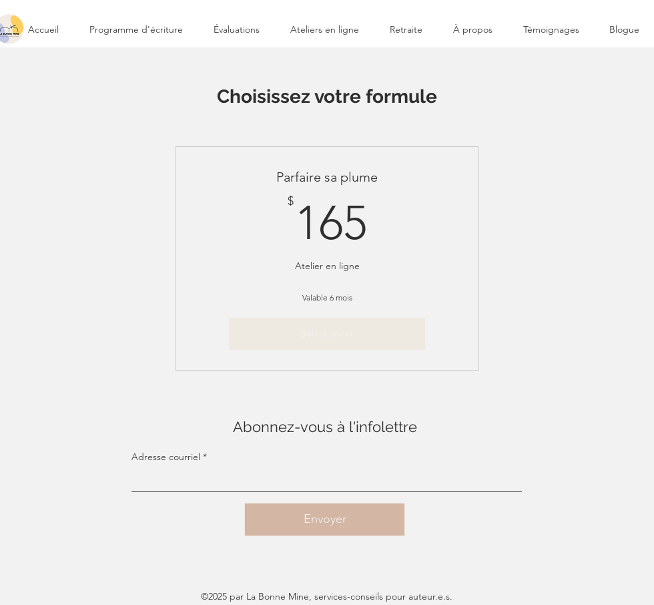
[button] (324, 29)
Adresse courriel (165, 456)
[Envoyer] (324, 519)
